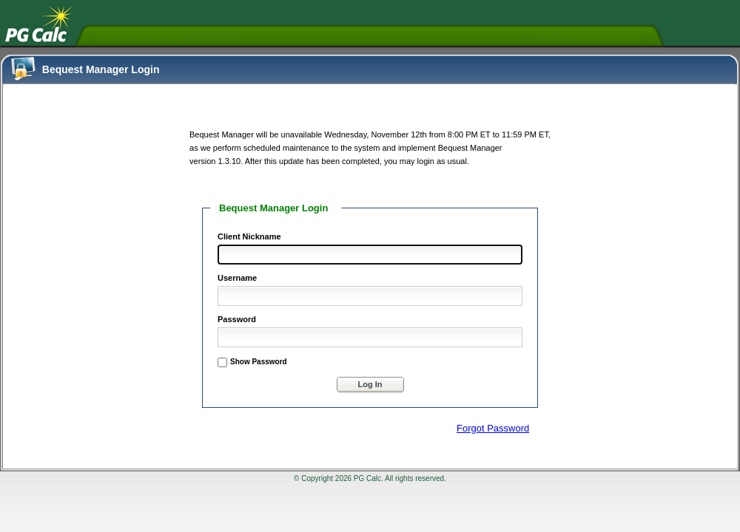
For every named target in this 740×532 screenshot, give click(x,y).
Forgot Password (493, 428)
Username (237, 277)
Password (237, 319)
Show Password (258, 362)
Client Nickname (249, 236)
